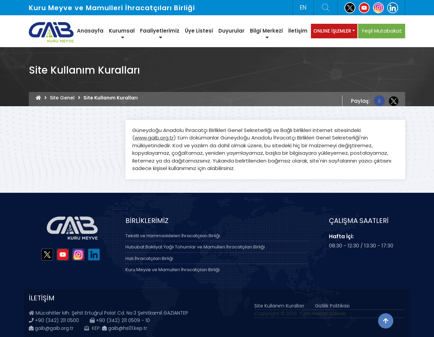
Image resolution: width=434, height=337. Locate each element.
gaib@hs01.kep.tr (124, 328)
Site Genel (62, 97)
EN (303, 7)
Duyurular (231, 30)
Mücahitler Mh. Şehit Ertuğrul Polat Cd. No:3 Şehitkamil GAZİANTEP (112, 313)
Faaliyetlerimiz (159, 33)
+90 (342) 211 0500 (57, 320)
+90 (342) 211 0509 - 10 (120, 320)
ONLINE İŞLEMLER (332, 30)
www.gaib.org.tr (154, 137)
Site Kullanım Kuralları (279, 305)
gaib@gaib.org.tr (51, 328)
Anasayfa (90, 30)
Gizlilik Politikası (332, 305)
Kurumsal (122, 33)
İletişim (298, 30)
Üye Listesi (199, 30)
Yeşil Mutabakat (381, 30)
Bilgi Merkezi (266, 33)
